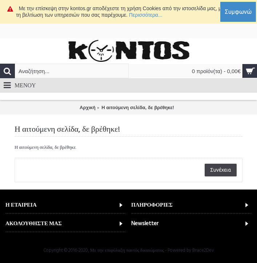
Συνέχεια (220, 170)
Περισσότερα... (145, 15)
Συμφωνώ (238, 11)
